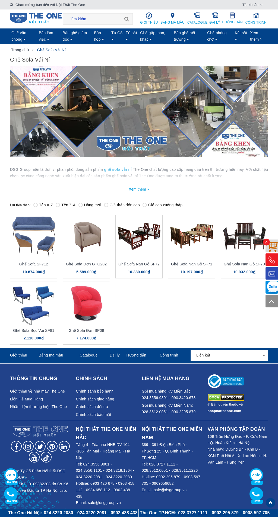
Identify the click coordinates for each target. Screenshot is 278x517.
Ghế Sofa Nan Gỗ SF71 (191, 264)
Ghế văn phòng (18, 36)
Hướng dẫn (232, 18)
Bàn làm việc (46, 36)
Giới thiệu (149, 18)
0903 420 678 (102, 483)
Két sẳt (241, 36)
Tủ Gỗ (117, 36)
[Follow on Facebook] (16, 446)
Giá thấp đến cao (122, 205)
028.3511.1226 (185, 470)
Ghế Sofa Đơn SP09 (86, 330)
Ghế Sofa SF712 (33, 264)
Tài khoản (250, 5)
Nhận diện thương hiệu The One (38, 406)
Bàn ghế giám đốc (75, 36)
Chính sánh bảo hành (95, 391)
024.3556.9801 (96, 464)
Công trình (256, 18)
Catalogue (197, 18)
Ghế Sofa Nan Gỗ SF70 (244, 264)
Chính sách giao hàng (95, 399)
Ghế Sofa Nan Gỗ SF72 (139, 264)
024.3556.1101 (89, 470)
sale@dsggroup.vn (104, 502)
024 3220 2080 (58, 512)
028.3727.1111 (162, 464)
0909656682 (162, 483)
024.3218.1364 (119, 470)
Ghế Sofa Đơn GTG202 (86, 264)
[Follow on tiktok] (46, 457)
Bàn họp (99, 36)
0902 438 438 (124, 512)
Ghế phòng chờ (217, 36)
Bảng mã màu (172, 18)
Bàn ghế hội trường (184, 36)
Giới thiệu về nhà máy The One (37, 391)
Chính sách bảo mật (93, 414)
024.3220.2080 (119, 477)
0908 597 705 (256, 512)
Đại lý (215, 18)
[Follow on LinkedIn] (64, 446)
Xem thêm (255, 36)
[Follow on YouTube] (34, 457)
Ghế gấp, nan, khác (152, 36)
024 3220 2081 (92, 512)
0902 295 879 (168, 477)
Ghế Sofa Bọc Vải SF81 (33, 330)
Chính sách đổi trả (92, 406)
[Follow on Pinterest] (52, 446)
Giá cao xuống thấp (162, 205)
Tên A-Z (43, 205)
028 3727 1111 (192, 512)
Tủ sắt (131, 36)
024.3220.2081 (89, 477)
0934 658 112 (98, 490)
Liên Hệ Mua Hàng (26, 399)
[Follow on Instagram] (28, 446)
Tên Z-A (65, 205)
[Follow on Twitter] (40, 446)
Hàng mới (89, 205)
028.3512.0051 (155, 470)
